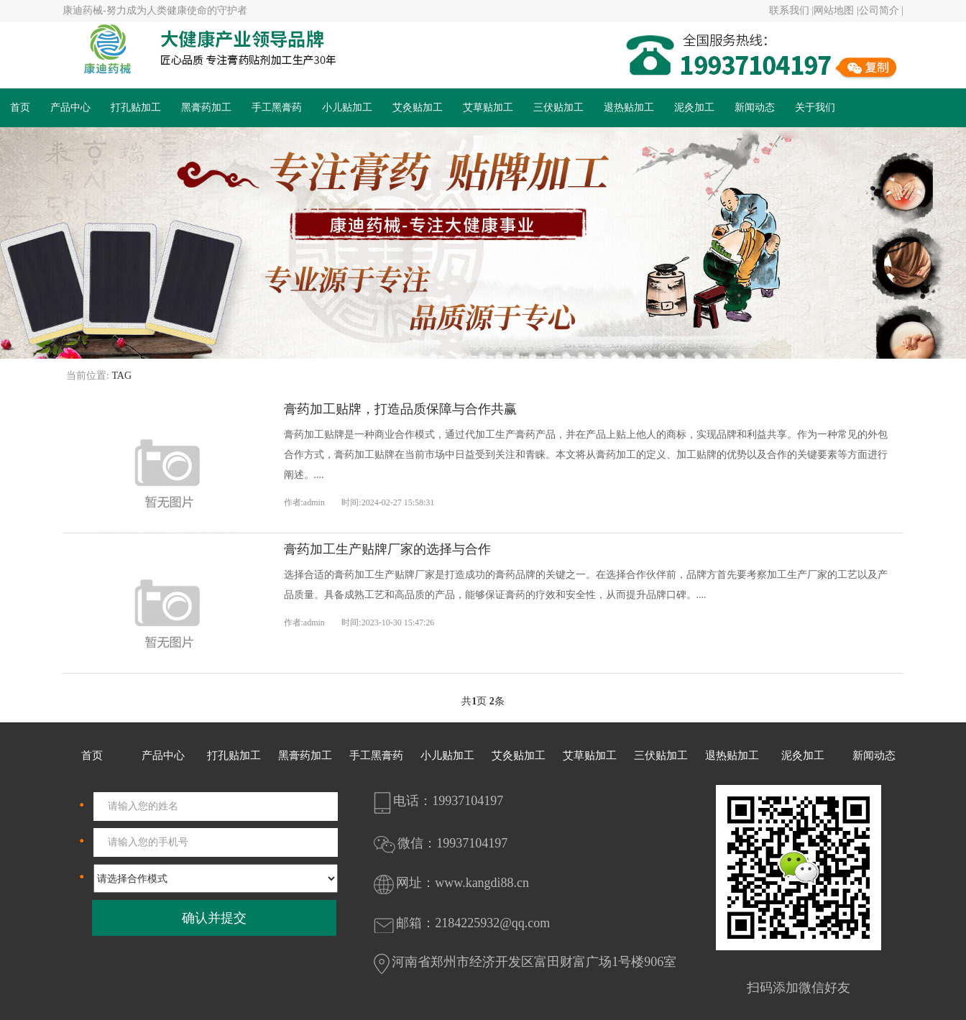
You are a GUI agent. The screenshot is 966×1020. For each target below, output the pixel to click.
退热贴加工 (629, 107)
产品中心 (70, 107)
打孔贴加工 (136, 107)
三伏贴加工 (558, 107)
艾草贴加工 (488, 107)
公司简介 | (881, 10)
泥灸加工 (694, 107)
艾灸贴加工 (417, 107)
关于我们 (815, 107)
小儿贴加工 (347, 107)
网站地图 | (836, 10)
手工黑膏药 (277, 107)
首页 (20, 107)
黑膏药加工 (206, 107)
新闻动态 (755, 107)
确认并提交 (214, 918)
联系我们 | (791, 10)
